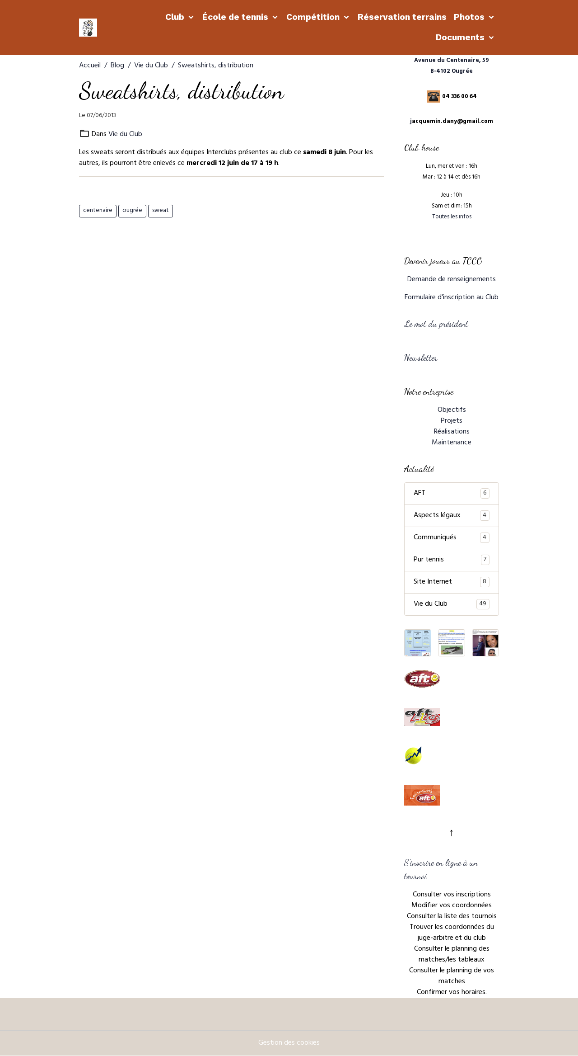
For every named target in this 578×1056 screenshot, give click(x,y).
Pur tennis (451, 560)
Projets (451, 421)
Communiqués (451, 538)
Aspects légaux (451, 516)
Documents (461, 37)
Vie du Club (151, 66)
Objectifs (452, 410)
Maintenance (451, 443)
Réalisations (452, 432)
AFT (451, 493)
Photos (470, 17)
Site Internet (451, 582)
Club (175, 17)
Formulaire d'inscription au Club (452, 298)
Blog (117, 66)
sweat (160, 211)
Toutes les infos (451, 217)
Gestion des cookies (289, 1043)
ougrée (132, 211)
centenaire (97, 211)
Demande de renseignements (451, 280)
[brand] (89, 28)
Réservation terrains (402, 17)
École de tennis (236, 17)
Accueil (90, 66)
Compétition (314, 17)
